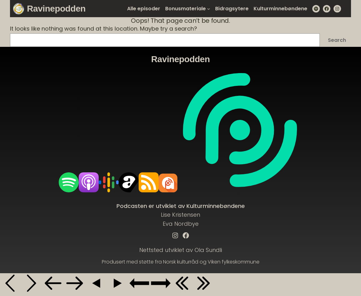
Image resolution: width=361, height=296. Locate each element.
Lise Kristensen (180, 215)
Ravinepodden (56, 8)
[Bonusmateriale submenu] (208, 8)
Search (337, 40)
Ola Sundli (208, 250)
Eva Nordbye (181, 224)
